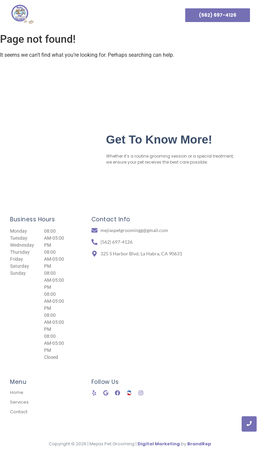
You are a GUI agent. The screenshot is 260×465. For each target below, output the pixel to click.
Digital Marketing (159, 444)
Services (109, 15)
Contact (142, 15)
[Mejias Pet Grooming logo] (22, 13)
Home (79, 15)
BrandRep (199, 444)
